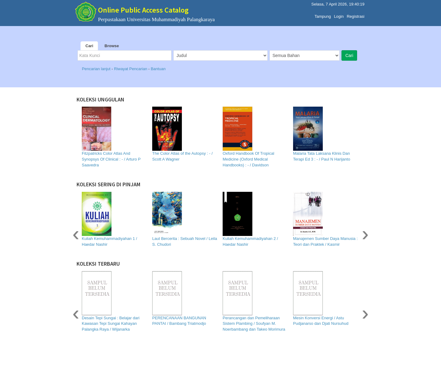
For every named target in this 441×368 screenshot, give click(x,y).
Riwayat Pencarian (131, 68)
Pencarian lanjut (96, 68)
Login (339, 16)
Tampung (323, 16)
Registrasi (355, 16)
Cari (89, 46)
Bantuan (158, 68)
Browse (111, 46)
